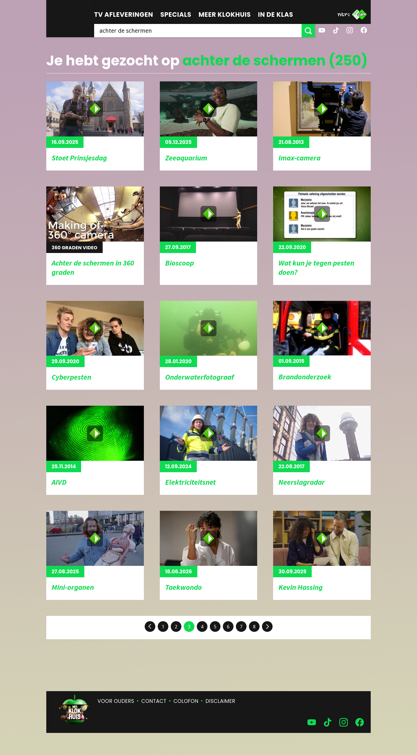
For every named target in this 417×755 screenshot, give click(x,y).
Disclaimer (220, 701)
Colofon (185, 701)
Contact (153, 701)
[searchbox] (198, 30)
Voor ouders (116, 701)
